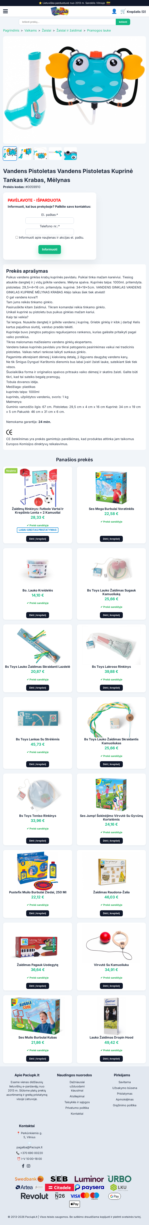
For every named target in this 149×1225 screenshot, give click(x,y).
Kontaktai (77, 1113)
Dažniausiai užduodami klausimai (77, 1086)
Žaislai (46, 30)
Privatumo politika (77, 1107)
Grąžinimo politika (124, 1105)
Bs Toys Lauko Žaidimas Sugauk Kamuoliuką (111, 592)
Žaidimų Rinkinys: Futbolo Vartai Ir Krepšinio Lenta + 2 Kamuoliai (38, 510)
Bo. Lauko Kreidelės (38, 590)
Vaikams (30, 30)
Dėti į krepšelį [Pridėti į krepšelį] (37, 538)
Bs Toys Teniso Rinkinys (37, 816)
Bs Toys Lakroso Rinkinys (111, 667)
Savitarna (125, 1082)
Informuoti (49, 249)
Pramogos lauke (99, 30)
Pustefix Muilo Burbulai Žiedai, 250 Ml (37, 892)
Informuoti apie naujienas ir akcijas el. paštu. (51, 237)
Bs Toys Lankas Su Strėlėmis (38, 739)
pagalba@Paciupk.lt (29, 1147)
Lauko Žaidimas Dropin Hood (111, 1037)
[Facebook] (23, 1166)
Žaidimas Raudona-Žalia (111, 892)
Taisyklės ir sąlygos (77, 1102)
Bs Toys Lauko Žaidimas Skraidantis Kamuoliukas (111, 741)
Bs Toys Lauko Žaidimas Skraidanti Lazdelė (37, 667)
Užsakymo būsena (124, 1088)
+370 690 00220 (31, 1153)
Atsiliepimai (77, 1096)
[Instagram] (28, 1166)
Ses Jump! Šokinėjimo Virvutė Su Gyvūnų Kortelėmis (111, 817)
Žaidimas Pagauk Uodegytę (37, 965)
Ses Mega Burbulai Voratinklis (111, 509)
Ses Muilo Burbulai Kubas (37, 1037)
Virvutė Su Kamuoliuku (111, 965)
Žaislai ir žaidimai (69, 30)
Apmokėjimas (125, 1099)
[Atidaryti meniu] (5, 11)
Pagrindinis (11, 30)
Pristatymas (125, 1093)
